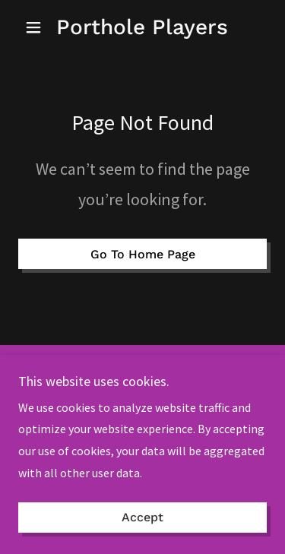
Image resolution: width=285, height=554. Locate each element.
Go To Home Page (142, 254)
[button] (36, 27)
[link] (142, 27)
